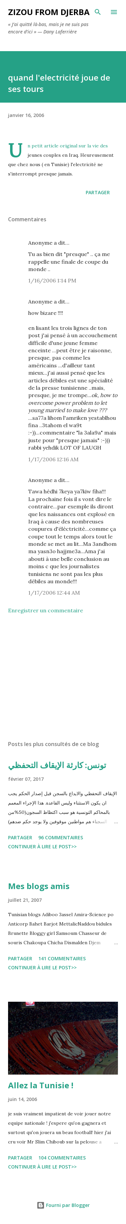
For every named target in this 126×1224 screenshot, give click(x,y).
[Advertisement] (63, 677)
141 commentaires (62, 958)
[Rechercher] (98, 12)
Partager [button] (98, 192)
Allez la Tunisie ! (40, 1085)
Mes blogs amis (39, 885)
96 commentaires (60, 837)
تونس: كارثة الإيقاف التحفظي (57, 764)
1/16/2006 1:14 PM (52, 280)
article (51, 146)
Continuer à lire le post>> (42, 846)
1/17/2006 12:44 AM (54, 592)
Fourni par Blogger (63, 1205)
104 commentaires (62, 1157)
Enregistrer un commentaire (45, 610)
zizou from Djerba (49, 11)
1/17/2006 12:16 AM (53, 459)
